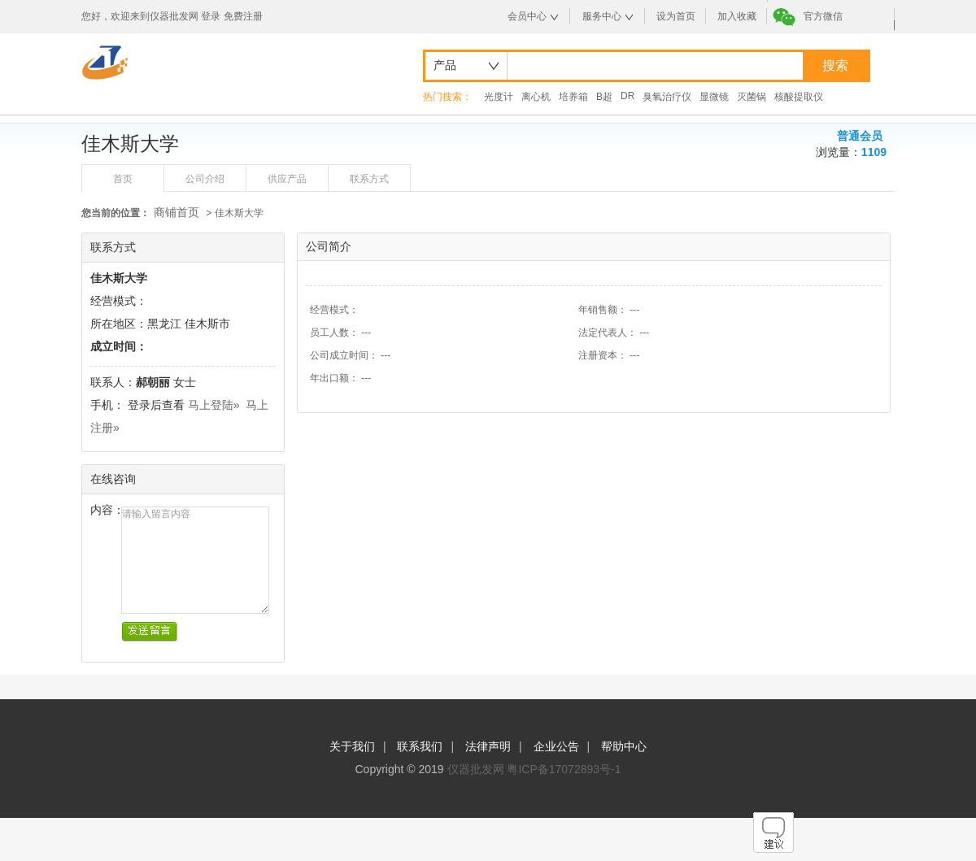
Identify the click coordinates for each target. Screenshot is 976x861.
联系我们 (419, 746)
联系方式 (369, 179)
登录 (210, 16)
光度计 (498, 96)
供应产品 (287, 179)
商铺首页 (176, 212)
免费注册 (243, 16)
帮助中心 (624, 746)
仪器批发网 (475, 769)
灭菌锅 (751, 96)
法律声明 (488, 746)
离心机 (536, 96)
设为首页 (675, 16)
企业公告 (556, 746)
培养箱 (573, 96)
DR (627, 96)
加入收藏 (736, 16)
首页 (123, 179)
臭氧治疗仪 (667, 96)
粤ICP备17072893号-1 (564, 769)
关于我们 (352, 746)
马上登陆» (214, 404)
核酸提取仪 (798, 96)
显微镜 (714, 96)
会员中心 (527, 16)
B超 (604, 96)
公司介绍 (204, 179)
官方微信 (823, 16)
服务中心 (601, 16)
